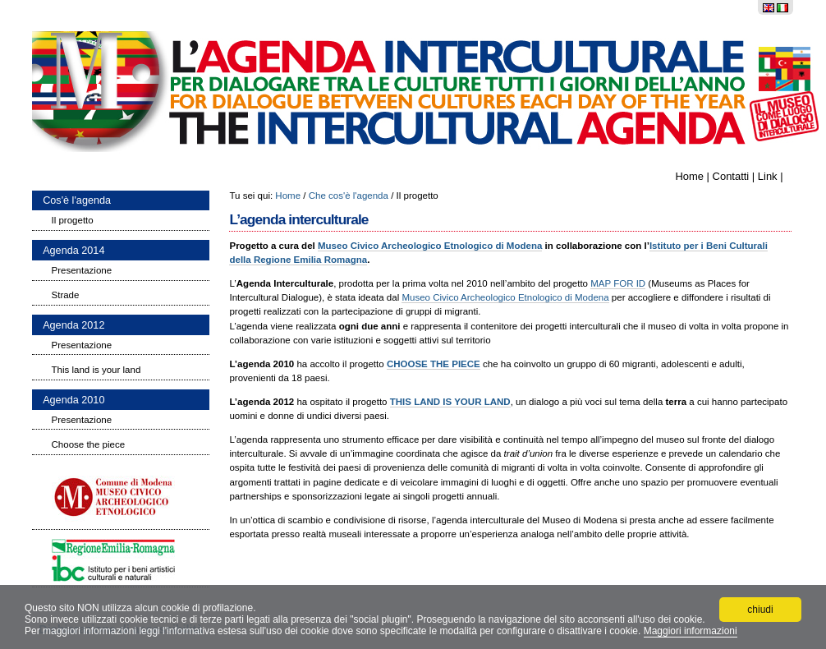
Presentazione (82, 270)
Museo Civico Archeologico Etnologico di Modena (430, 246)
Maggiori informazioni (690, 631)
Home (689, 176)
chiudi (760, 609)
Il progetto (73, 220)
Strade (66, 295)
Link (768, 176)
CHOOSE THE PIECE (433, 364)
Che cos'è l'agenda (348, 195)
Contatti (731, 176)
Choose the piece (89, 444)
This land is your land (96, 370)
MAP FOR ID (617, 283)
